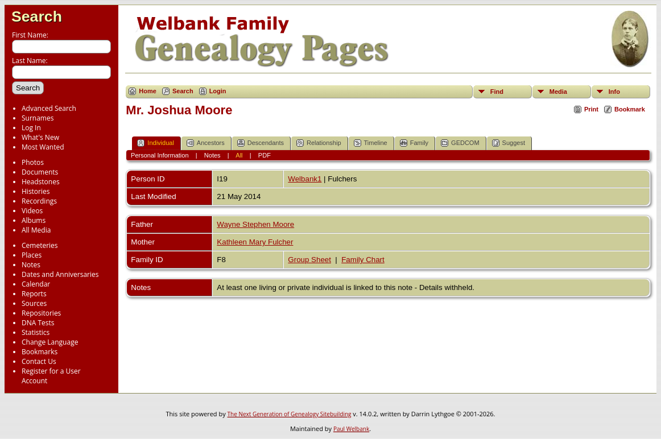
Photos (33, 162)
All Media (36, 230)
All (239, 155)
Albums (34, 220)
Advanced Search (49, 108)
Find (496, 91)
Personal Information (160, 155)
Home (147, 91)
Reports (34, 294)
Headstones (41, 182)
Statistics (35, 332)
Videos (32, 211)
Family (414, 143)
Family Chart (363, 259)
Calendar (36, 284)
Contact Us (39, 361)
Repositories (41, 313)
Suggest (508, 143)
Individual (155, 143)
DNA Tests (38, 323)
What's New (40, 137)
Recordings (39, 201)
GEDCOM (460, 143)
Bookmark (629, 109)
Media (558, 91)
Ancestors (206, 143)
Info (614, 91)
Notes (31, 265)
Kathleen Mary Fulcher (255, 242)
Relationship (318, 143)
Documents (40, 172)
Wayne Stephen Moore (255, 224)
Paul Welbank (351, 429)
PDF (264, 155)
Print (591, 109)
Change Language (50, 342)
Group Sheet (309, 259)
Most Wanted (43, 147)
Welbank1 (304, 179)
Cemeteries (40, 245)
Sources (34, 303)
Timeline (370, 143)
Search (36, 16)
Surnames (37, 118)
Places (32, 255)
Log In (31, 127)
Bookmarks (39, 352)
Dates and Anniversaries (60, 274)
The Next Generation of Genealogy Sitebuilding (290, 414)
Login (217, 91)
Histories (35, 191)
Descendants (260, 143)
